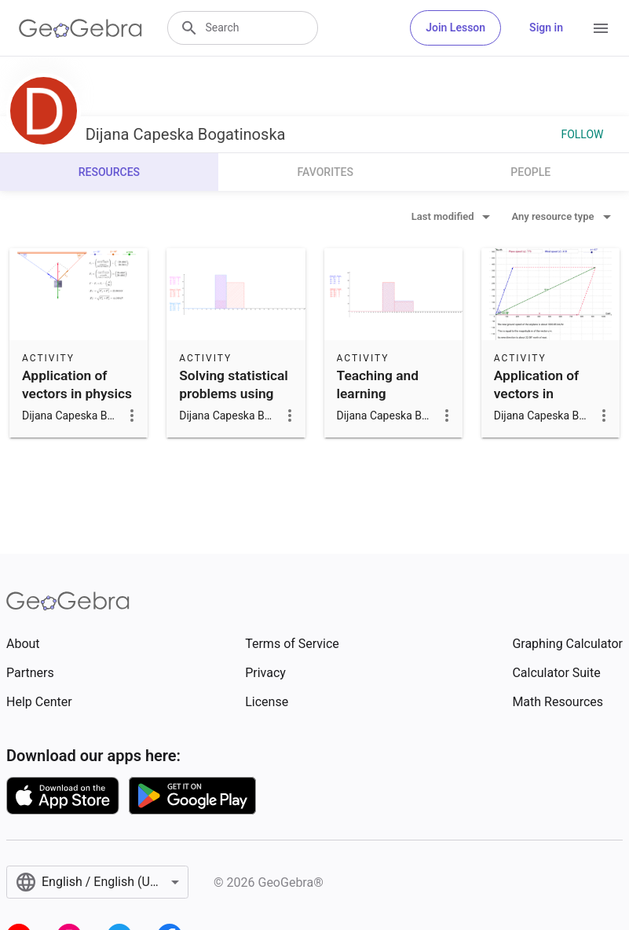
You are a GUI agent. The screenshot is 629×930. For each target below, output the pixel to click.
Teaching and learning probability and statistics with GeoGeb (382, 411)
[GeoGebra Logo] (80, 28)
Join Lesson (455, 27)
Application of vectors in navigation (536, 393)
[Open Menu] (600, 28)
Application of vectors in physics (77, 384)
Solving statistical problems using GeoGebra (233, 393)
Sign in (546, 27)
